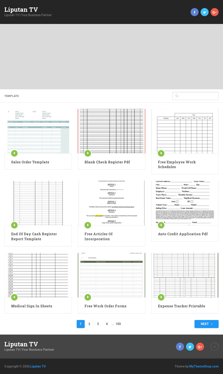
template (11, 96)
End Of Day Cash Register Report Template (34, 236)
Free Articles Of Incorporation (98, 236)
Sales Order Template (30, 162)
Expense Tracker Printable (181, 306)
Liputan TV (21, 10)
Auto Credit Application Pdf (183, 234)
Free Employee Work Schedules (177, 164)
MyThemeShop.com (204, 366)
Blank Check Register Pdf (107, 162)
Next (206, 324)
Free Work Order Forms (105, 306)
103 (118, 324)
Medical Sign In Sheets (31, 306)
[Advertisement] (111, 56)
